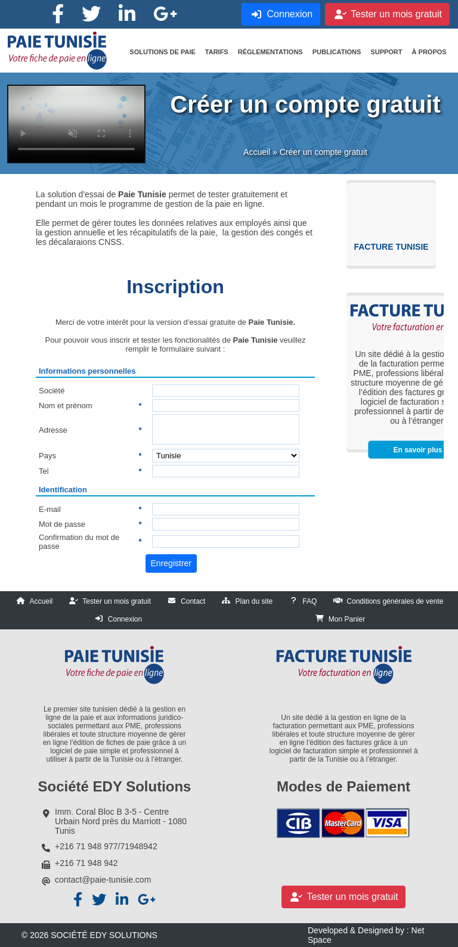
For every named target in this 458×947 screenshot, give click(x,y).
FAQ (309, 601)
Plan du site (254, 601)
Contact (193, 601)
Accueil (256, 152)
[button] (162, 52)
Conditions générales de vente (394, 601)
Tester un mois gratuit (116, 601)
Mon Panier (347, 619)
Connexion (125, 619)
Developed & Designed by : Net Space (366, 935)
